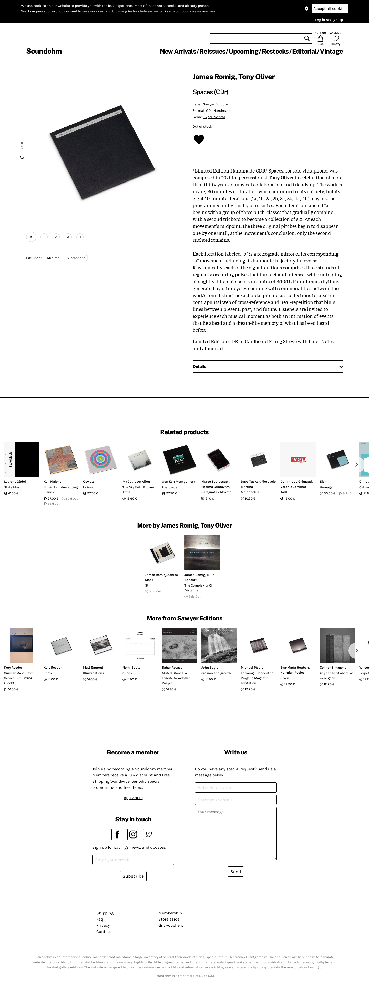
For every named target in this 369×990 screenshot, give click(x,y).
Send (235, 871)
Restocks (275, 51)
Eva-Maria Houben (294, 667)
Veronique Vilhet (293, 487)
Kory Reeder (13, 667)
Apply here (133, 797)
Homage (326, 487)
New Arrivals (178, 51)
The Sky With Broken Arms (138, 489)
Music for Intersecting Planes (61, 489)
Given (284, 678)
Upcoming (243, 51)
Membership (170, 913)
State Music (13, 487)
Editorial (304, 51)
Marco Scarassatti (215, 481)
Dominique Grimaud (296, 481)
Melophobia (250, 492)
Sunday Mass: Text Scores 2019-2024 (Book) (18, 678)
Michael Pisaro (252, 667)
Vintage (331, 51)
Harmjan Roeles (292, 672)
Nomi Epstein (133, 667)
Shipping (105, 913)
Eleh (323, 481)
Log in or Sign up (329, 20)
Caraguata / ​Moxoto (216, 492)
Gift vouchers (170, 925)
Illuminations (93, 673)
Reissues (212, 51)
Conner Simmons (333, 667)
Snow (48, 673)
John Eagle (209, 667)
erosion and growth (216, 673)
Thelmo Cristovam (215, 487)
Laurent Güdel (15, 481)
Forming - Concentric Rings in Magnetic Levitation (257, 678)
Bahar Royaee (172, 667)
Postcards (169, 487)
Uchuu (88, 487)
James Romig (214, 76)
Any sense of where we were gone (337, 675)
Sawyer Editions (216, 104)
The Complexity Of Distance (198, 587)
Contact (103, 931)
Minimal (53, 258)
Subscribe (133, 876)
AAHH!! (285, 492)
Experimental (214, 117)
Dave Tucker (250, 481)
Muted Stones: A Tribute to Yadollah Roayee (176, 678)
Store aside (168, 919)
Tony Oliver (256, 76)
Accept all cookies (329, 8)
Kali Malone (52, 481)
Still (148, 585)
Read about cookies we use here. (190, 11)
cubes (127, 673)
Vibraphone (76, 258)
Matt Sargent (93, 667)
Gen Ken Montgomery (178, 481)
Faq (99, 919)
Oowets (89, 481)
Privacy (103, 925)
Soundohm (43, 51)
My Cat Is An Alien (136, 481)
